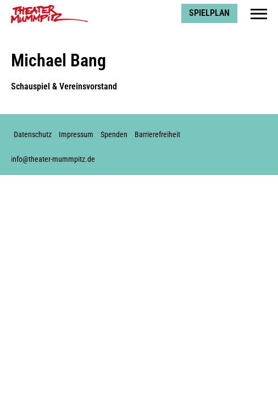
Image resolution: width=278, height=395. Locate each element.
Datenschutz (33, 134)
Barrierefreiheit (157, 134)
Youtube (240, 129)
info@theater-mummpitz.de (53, 159)
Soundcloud (259, 129)
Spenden (114, 134)
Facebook (204, 129)
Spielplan (209, 13)
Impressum (76, 134)
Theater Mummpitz (44, 8)
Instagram (222, 129)
